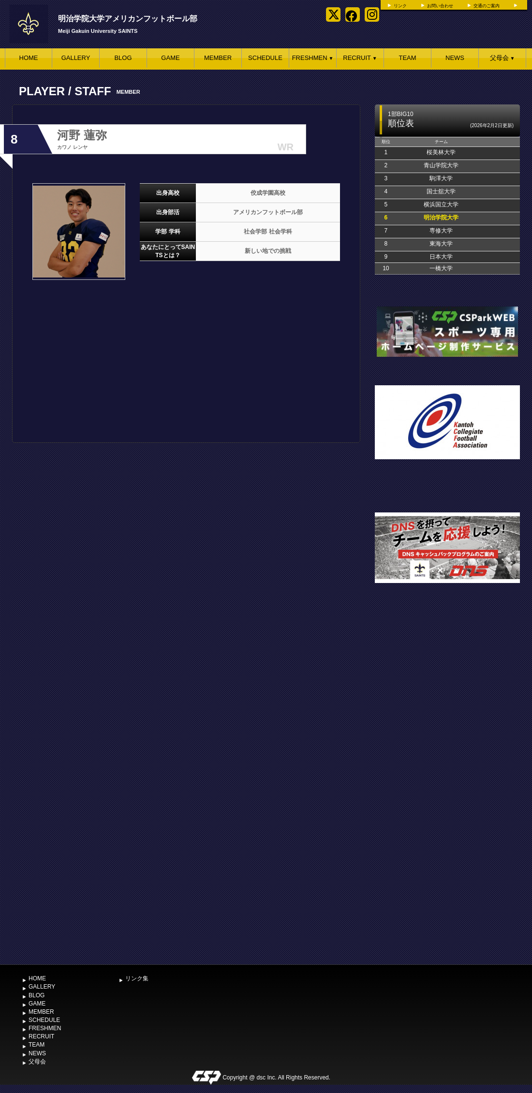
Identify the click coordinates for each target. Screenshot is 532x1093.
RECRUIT (360, 57)
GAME (170, 57)
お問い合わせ (440, 5)
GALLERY (75, 57)
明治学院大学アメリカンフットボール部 (127, 19)
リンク (400, 5)
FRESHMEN (313, 57)
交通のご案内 (486, 5)
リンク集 (136, 978)
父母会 (502, 57)
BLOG (123, 57)
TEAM (407, 57)
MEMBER (218, 57)
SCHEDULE (265, 57)
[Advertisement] (120, 847)
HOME (28, 57)
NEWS (454, 57)
